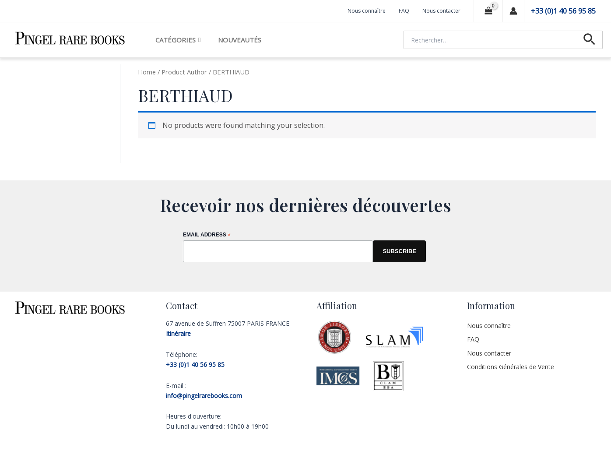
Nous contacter (441, 10)
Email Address (207, 235)
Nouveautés (239, 39)
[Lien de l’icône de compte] (513, 11)
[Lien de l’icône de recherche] (589, 40)
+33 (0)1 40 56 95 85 (563, 11)
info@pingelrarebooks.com (204, 395)
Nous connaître (367, 10)
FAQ (404, 10)
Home (147, 71)
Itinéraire (178, 333)
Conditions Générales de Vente (510, 367)
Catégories (177, 40)
